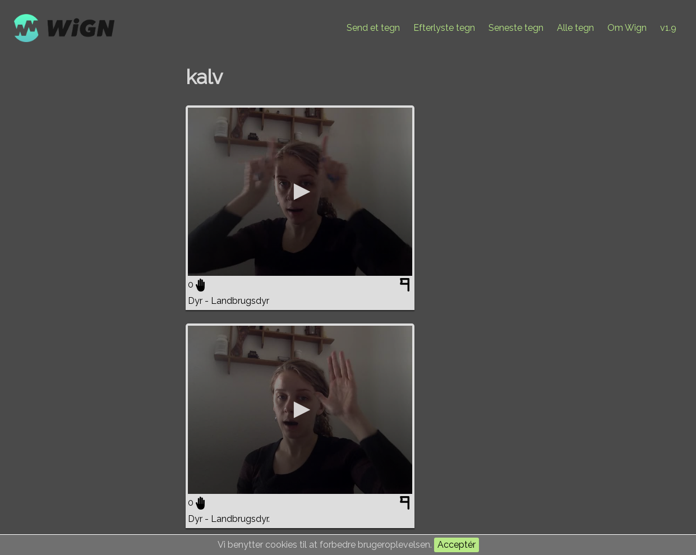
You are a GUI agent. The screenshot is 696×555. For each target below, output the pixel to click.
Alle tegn (575, 27)
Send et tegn (373, 27)
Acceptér (456, 544)
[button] (300, 191)
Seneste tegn (515, 27)
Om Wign (627, 27)
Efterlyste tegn (444, 27)
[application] (300, 192)
